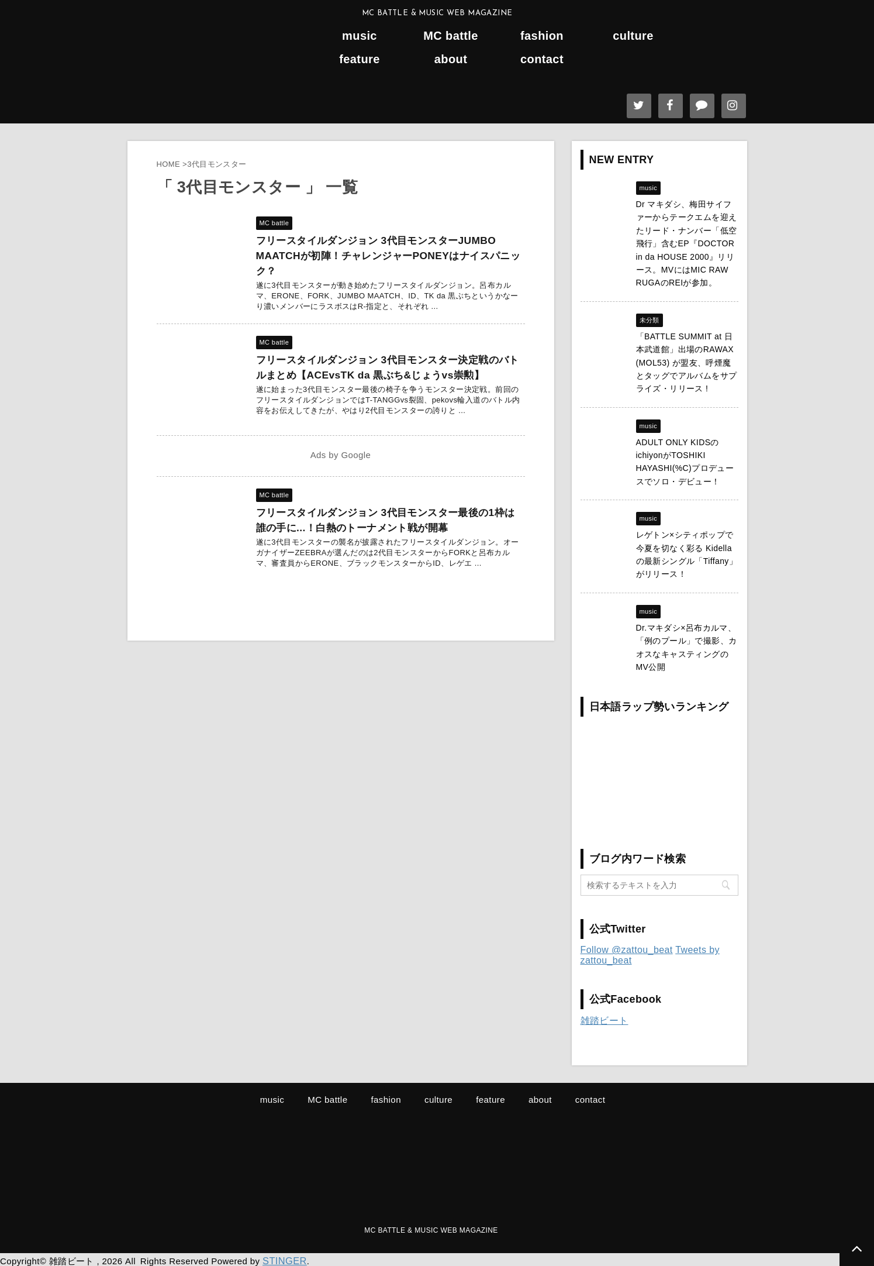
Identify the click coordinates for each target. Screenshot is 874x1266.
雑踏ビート (604, 1021)
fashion (542, 36)
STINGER (282, 1259)
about (450, 59)
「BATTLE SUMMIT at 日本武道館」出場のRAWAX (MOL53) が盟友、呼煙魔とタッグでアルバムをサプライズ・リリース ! (686, 363)
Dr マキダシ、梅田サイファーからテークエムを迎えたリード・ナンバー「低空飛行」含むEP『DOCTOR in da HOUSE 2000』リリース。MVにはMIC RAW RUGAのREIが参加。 (686, 243)
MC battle (450, 36)
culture (633, 36)
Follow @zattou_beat (627, 950)
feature (359, 59)
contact (542, 59)
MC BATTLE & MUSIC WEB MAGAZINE (431, 1229)
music (359, 36)
